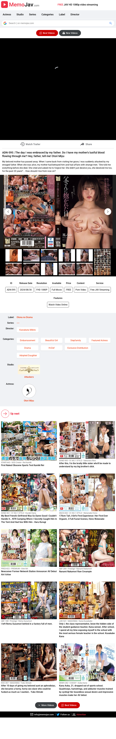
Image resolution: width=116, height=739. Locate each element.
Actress (7, 14)
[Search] (58, 23)
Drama (27, 348)
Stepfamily (75, 340)
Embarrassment (27, 340)
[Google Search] (110, 23)
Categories (47, 14)
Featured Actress (100, 340)
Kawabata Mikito (27, 330)
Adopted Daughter (28, 355)
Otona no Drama (25, 317)
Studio (20, 14)
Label (62, 14)
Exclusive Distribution (77, 348)
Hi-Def (52, 348)
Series (32, 14)
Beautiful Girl (51, 340)
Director (75, 14)
